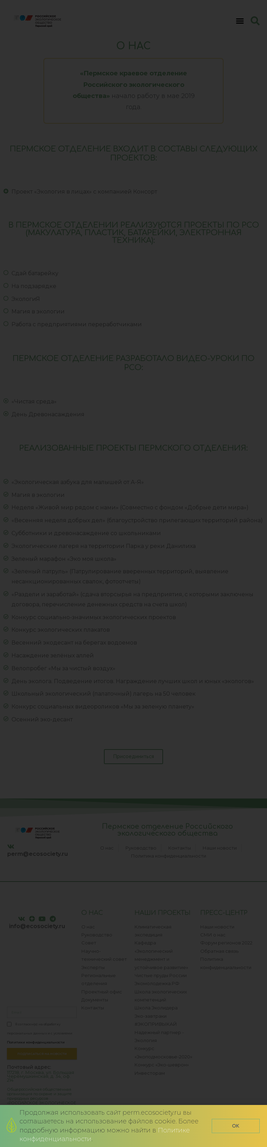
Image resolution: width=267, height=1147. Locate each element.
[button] (236, 1126)
